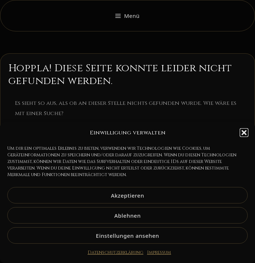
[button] (244, 132)
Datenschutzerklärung (115, 252)
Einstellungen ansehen (127, 235)
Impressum (159, 252)
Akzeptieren (127, 195)
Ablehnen (127, 215)
